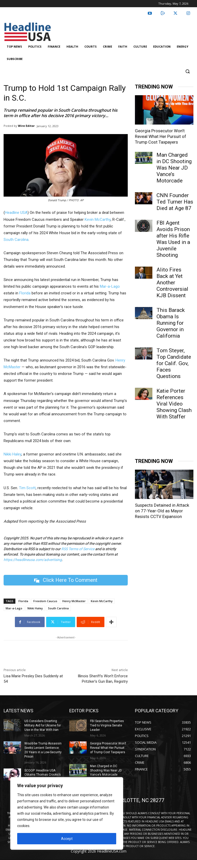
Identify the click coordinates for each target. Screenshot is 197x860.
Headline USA (16, 212)
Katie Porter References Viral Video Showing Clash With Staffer (174, 404)
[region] (66, 813)
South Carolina (16, 239)
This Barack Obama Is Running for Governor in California (170, 323)
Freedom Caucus (45, 601)
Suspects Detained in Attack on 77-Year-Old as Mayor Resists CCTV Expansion (162, 811)
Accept (67, 839)
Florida (25, 293)
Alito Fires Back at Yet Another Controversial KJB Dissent (172, 283)
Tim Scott (27, 488)
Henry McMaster (74, 601)
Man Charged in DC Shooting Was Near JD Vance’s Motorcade (174, 168)
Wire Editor (26, 126)
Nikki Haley (12, 454)
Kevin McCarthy (98, 219)
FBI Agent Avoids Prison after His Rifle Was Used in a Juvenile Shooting (173, 239)
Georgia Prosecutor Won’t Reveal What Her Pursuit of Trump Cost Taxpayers (160, 136)
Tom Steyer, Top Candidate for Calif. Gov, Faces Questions (173, 363)
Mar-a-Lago (110, 286)
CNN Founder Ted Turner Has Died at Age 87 (174, 201)
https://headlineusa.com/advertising (33, 560)
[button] (187, 71)
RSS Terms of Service (77, 549)
